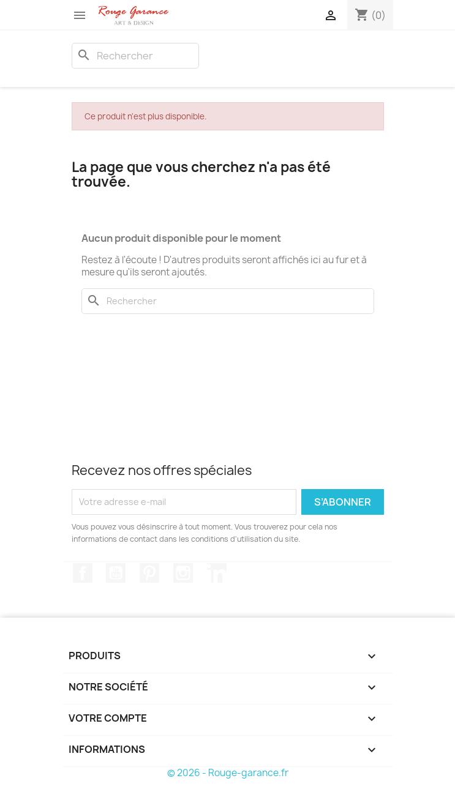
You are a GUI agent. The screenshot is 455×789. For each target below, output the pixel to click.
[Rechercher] (135, 56)
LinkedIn (217, 573)
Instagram (183, 573)
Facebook (82, 573)
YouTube (116, 573)
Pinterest (149, 573)
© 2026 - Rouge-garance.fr (227, 772)
